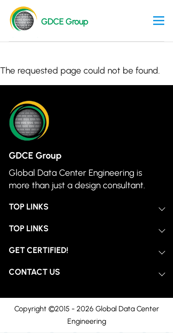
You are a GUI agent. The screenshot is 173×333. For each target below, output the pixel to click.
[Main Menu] (158, 20)
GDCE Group (64, 22)
